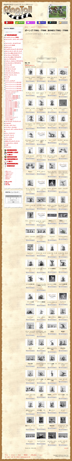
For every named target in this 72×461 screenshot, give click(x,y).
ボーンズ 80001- (9, 112)
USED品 (7, 183)
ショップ (33, 26)
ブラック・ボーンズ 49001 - (11, 107)
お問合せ (64, 22)
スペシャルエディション (10, 117)
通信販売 (21, 22)
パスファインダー (9, 93)
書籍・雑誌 (9, 161)
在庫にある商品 (8, 181)
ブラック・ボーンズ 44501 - (11, 104)
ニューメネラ (8, 94)
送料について (8, 171)
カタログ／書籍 (8, 119)
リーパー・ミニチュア (42, 26)
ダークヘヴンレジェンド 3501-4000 (13, 88)
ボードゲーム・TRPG (12, 159)
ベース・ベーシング (12, 150)
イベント (32, 22)
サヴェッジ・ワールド (10, 99)
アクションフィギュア (12, 163)
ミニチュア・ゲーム (12, 35)
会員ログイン (8, 177)
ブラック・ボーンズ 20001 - (11, 101)
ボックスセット (8, 115)
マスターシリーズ (9, 118)
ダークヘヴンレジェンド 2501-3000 (13, 84)
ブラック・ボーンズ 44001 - (11, 103)
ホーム (10, 22)
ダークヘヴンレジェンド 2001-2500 (13, 82)
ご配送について (8, 174)
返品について (8, 175)
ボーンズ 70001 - (9, 108)
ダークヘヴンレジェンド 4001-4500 (13, 90)
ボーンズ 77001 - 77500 (10, 109)
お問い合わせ (34, 454)
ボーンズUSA (8, 100)
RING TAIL (66, 455)
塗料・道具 (9, 154)
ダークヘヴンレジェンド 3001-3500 (13, 86)
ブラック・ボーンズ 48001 (11, 105)
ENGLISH (7, 178)
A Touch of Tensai (64, 456)
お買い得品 (7, 184)
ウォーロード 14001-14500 (11, 95)
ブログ (43, 22)
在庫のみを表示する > (30, 65)
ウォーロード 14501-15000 (11, 96)
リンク (54, 22)
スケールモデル (11, 166)
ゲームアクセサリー (12, 156)
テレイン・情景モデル (12, 152)
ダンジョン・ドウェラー (10, 91)
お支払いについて (9, 172)
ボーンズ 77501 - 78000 (10, 110)
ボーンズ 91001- (9, 114)
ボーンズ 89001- (9, 113)
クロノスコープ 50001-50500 (11, 98)
